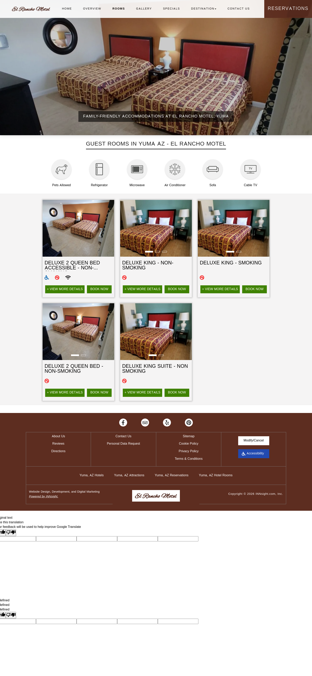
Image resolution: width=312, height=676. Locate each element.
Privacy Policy (189, 451)
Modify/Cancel (254, 440)
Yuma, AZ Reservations (172, 475)
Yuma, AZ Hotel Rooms (215, 475)
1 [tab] (149, 252)
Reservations (288, 9)
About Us (58, 436)
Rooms (118, 8)
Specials (171, 8)
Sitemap (189, 436)
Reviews (58, 443)
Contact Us (239, 8)
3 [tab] (164, 252)
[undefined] (11, 615)
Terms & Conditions (189, 459)
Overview (92, 8)
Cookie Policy (188, 443)
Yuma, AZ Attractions (129, 475)
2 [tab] (157, 252)
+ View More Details (65, 289)
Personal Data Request (123, 443)
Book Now (99, 289)
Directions (58, 451)
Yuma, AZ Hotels (92, 475)
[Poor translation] (11, 532)
